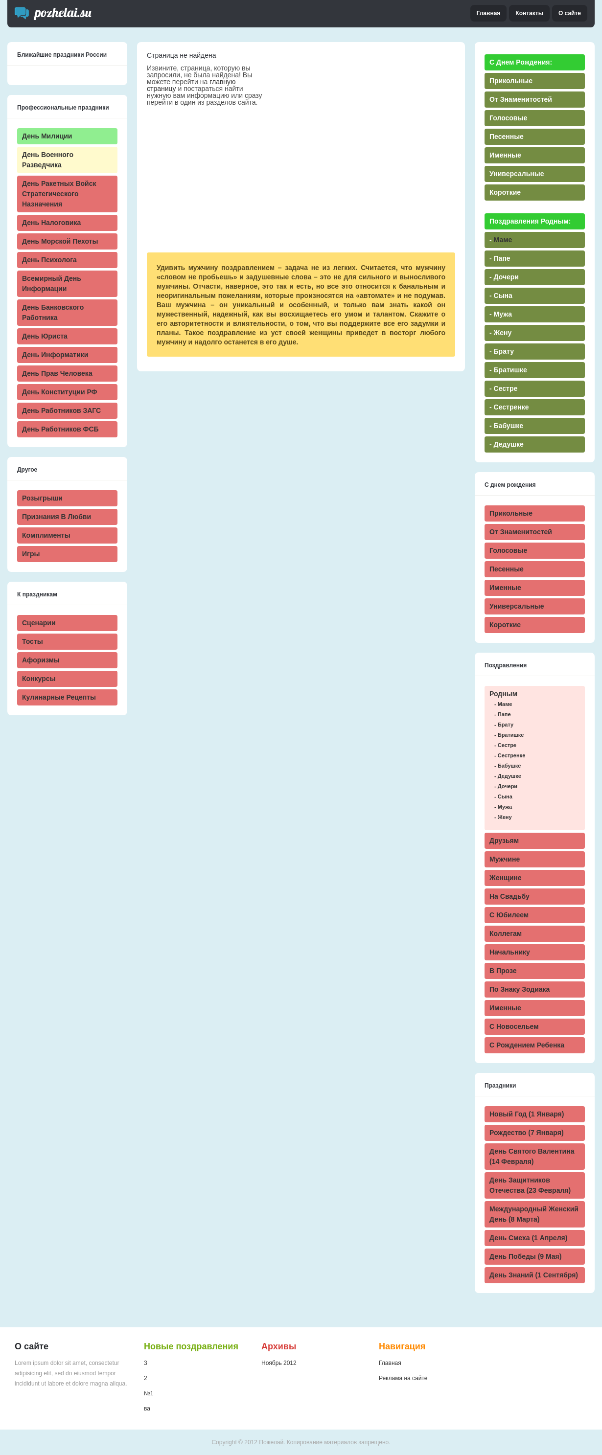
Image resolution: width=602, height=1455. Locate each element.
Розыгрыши (42, 498)
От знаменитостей (520, 532)
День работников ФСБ (60, 429)
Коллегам (505, 933)
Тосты (32, 641)
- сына (503, 796)
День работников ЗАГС (61, 410)
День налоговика (51, 223)
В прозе (503, 971)
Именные (505, 587)
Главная (489, 13)
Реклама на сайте (403, 1378)
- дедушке (507, 776)
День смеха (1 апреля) (528, 1238)
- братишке (509, 735)
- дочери (505, 786)
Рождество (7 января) (526, 1133)
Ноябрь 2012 (279, 1363)
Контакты (529, 13)
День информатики (55, 355)
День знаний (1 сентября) (533, 1275)
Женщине (505, 878)
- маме (503, 704)
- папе (502, 714)
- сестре (505, 745)
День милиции (47, 136)
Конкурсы (38, 678)
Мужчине (504, 859)
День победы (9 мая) (525, 1256)
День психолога (49, 260)
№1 (149, 1393)
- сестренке (509, 755)
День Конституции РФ (59, 392)
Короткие (505, 625)
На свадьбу (509, 896)
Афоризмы (41, 660)
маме (503, 240)
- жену (503, 817)
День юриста (45, 336)
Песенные (506, 569)
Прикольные (511, 513)
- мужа (503, 807)
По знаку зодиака (519, 989)
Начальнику (509, 952)
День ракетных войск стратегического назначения (59, 194)
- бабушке (507, 766)
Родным (503, 694)
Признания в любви (56, 517)
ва (147, 1408)
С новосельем (513, 1026)
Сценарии (39, 623)
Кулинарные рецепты (59, 697)
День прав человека (57, 373)
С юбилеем (509, 915)
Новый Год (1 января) (526, 1114)
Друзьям (504, 840)
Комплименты (46, 535)
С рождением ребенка (526, 1045)
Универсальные (516, 606)
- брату (503, 725)
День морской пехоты (60, 241)
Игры (31, 554)
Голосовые (508, 550)
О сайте (569, 13)
